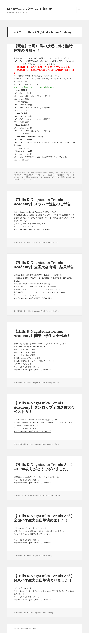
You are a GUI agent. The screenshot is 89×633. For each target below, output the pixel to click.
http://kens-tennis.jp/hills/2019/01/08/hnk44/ (32, 229)
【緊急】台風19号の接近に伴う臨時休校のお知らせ (43, 48)
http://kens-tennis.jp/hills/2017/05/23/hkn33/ (32, 600)
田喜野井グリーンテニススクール (24, 179)
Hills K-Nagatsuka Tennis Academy (42, 173)
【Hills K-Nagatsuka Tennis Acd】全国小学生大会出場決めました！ (44, 518)
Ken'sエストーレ (37, 175)
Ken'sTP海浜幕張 (25, 175)
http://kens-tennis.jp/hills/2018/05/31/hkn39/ (32, 370)
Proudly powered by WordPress (25, 628)
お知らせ (53, 177)
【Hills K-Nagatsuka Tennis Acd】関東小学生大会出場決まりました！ (44, 578)
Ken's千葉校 (48, 175)
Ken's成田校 (26, 177)
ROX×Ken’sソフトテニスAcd (40, 177)
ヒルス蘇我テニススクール (65, 177)
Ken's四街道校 (58, 175)
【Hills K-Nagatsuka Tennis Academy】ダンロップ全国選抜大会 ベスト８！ (44, 407)
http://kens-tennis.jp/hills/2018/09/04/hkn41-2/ (33, 298)
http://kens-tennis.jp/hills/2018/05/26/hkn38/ (32, 431)
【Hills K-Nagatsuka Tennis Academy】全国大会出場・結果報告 (44, 264)
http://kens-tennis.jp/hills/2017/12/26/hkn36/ (32, 482)
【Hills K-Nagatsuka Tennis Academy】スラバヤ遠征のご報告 (42, 201)
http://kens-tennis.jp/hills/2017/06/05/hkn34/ (32, 542)
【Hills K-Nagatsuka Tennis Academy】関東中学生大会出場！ (42, 333)
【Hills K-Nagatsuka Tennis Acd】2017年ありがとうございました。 (44, 466)
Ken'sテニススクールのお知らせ (29, 9)
